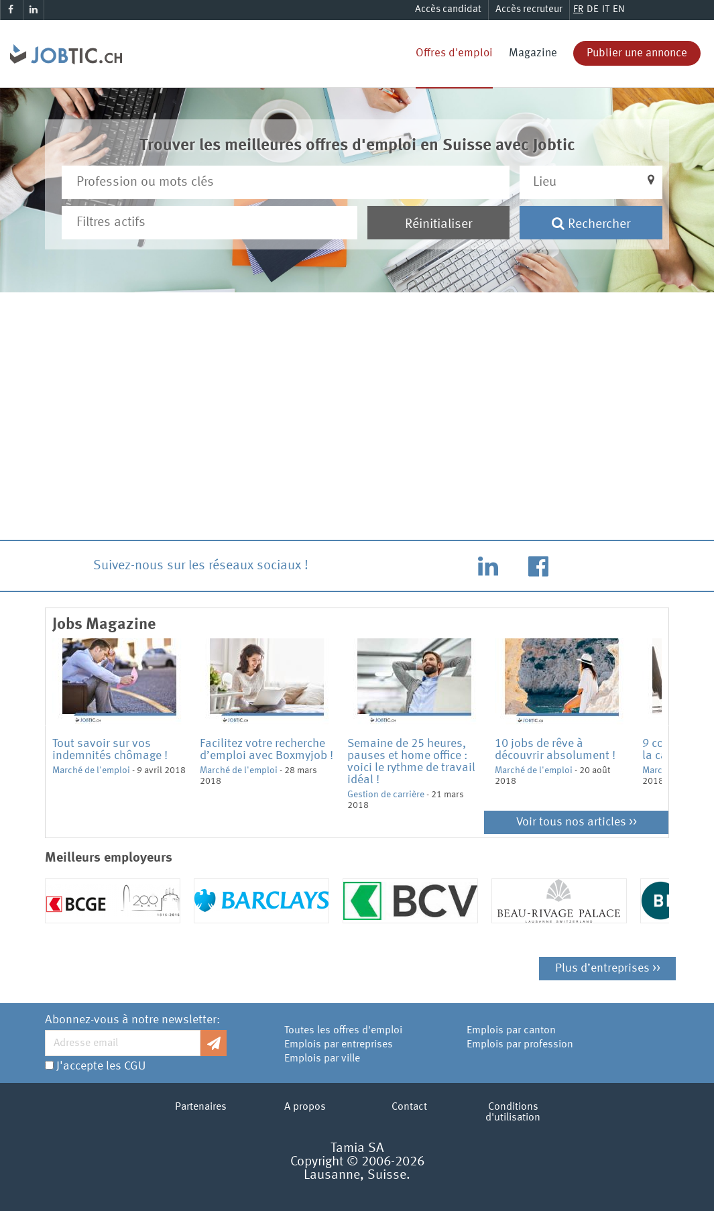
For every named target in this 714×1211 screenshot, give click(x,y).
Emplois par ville (322, 1058)
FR (578, 10)
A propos (305, 1107)
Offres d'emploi (454, 53)
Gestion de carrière (385, 794)
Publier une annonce (637, 53)
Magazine (533, 53)
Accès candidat (448, 10)
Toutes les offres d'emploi (343, 1030)
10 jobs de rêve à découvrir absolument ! (555, 750)
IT (605, 10)
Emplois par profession (520, 1044)
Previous (42, 725)
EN (619, 10)
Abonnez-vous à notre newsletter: (132, 1020)
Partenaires (201, 1107)
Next (671, 725)
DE (593, 10)
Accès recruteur (528, 10)
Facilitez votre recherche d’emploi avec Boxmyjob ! (266, 750)
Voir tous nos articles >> (576, 822)
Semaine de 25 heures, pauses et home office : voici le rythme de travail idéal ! (411, 762)
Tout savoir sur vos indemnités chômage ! (110, 750)
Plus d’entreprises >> (607, 968)
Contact (409, 1107)
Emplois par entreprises (338, 1044)
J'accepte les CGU (100, 1066)
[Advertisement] (357, 424)
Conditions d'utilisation (512, 1112)
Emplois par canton (511, 1030)
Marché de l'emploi (91, 770)
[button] (591, 182)
